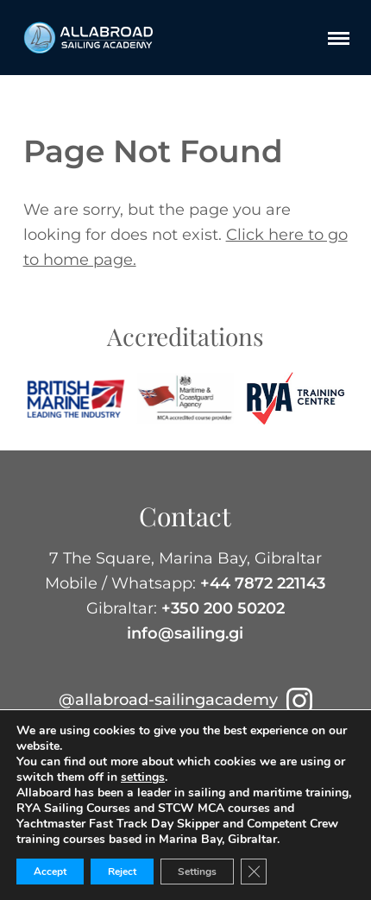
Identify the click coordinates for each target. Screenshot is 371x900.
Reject (122, 871)
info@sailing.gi (185, 633)
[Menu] (339, 38)
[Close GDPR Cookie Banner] (254, 871)
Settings (197, 871)
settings (143, 777)
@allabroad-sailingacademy (185, 699)
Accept (50, 871)
